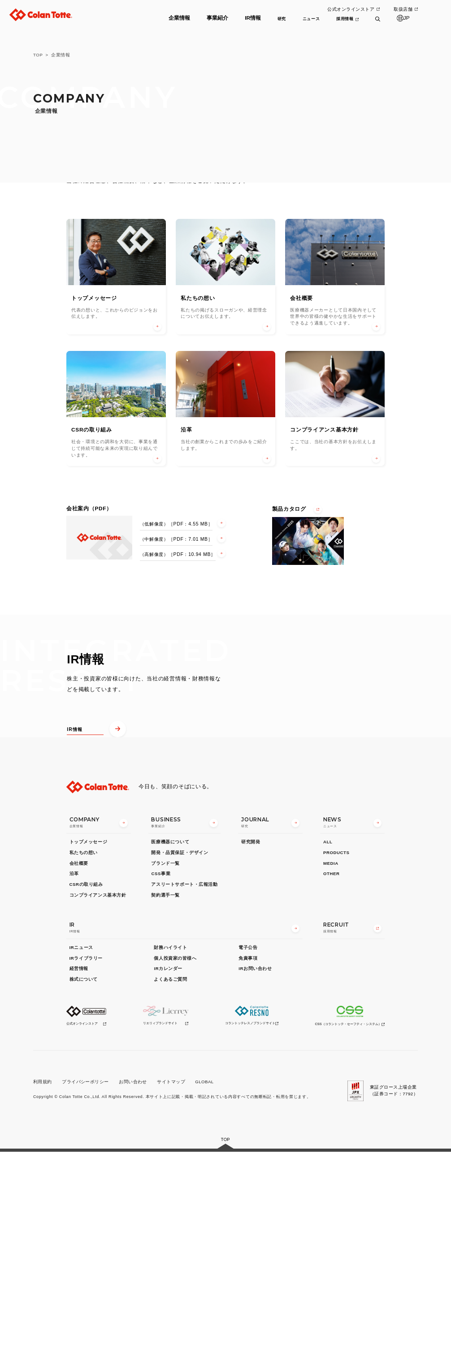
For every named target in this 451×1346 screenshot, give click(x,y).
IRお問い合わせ (255, 1163)
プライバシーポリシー (85, 1276)
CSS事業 (160, 1068)
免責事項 (248, 1152)
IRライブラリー (86, 1152)
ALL (327, 1036)
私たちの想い (83, 1047)
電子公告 (248, 1142)
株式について (83, 1173)
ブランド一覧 (165, 1057)
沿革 (74, 1068)
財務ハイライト (170, 1142)
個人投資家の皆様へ (175, 1152)
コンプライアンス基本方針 (97, 1089)
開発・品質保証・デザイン (179, 1047)
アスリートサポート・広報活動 (184, 1079)
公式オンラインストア (350, 9)
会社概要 (78, 1057)
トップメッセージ (88, 1036)
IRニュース (81, 1142)
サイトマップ (171, 1276)
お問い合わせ (133, 1276)
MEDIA (330, 1057)
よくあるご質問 (170, 1173)
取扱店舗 (402, 9)
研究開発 (250, 1036)
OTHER (331, 1068)
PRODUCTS (336, 1047)
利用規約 (42, 1276)
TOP (38, 54)
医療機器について (170, 1036)
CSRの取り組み (86, 1079)
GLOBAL (204, 1276)
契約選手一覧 (165, 1089)
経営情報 (78, 1163)
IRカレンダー (168, 1163)
